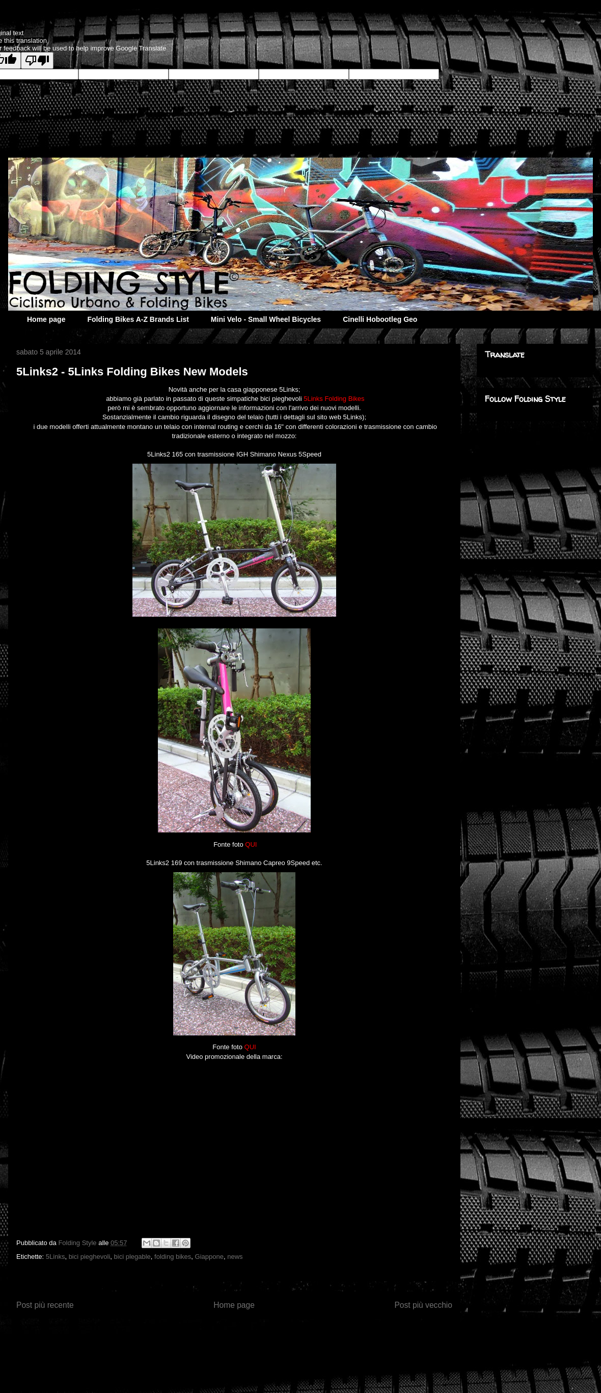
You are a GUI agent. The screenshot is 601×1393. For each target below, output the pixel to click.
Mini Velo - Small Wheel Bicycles (266, 319)
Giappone (209, 1256)
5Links (55, 1256)
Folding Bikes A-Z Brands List (137, 319)
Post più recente (45, 1305)
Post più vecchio (423, 1305)
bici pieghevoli (90, 1256)
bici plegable (132, 1256)
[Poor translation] (37, 60)
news (234, 1256)
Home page (46, 319)
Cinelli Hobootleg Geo (380, 319)
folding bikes (172, 1256)
